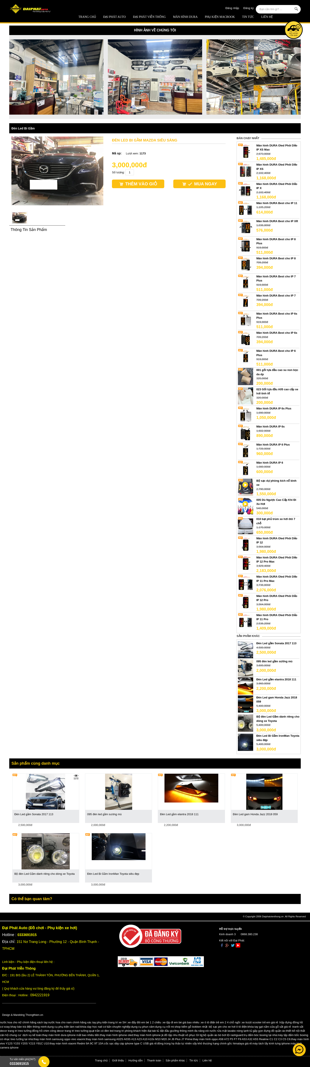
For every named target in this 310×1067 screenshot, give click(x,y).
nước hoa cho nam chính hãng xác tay (72, 1022)
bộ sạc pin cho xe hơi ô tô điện (228, 1026)
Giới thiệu (118, 1060)
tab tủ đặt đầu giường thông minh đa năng (178, 1030)
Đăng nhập (232, 8)
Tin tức (248, 16)
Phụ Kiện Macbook (220, 16)
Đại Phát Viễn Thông (149, 16)
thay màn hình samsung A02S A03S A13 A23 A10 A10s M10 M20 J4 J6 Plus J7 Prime (139, 1039)
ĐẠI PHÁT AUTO (114, 16)
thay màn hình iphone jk (148, 1035)
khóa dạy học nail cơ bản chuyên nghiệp (105, 1026)
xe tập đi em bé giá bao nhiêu (181, 1022)
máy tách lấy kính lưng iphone (271, 1043)
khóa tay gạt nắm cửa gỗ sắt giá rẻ (269, 1026)
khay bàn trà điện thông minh (28, 1026)
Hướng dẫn (136, 1060)
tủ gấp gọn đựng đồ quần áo (267, 1030)
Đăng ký (248, 8)
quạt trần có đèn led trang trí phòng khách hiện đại (120, 1030)
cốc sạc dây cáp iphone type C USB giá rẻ (130, 1043)
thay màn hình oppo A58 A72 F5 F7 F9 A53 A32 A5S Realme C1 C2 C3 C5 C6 (241, 1039)
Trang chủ (87, 16)
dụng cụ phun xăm (143, 1026)
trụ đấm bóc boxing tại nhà (260, 1035)
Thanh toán (154, 1060)
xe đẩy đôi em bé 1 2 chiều (144, 1022)
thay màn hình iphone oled (116, 1035)
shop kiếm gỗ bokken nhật (191, 1026)
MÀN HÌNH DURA (185, 16)
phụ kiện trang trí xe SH (111, 1022)
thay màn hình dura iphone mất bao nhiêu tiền (70, 1035)
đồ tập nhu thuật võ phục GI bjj (183, 1035)
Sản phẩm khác (175, 1060)
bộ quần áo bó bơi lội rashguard (223, 1035)
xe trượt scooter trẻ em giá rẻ (260, 1022)
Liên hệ (267, 16)
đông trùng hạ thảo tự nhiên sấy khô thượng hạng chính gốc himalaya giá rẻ (204, 1043)
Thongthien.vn (34, 1014)
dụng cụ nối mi (164, 1026)
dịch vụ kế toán (32, 1035)
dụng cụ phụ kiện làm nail (63, 1026)
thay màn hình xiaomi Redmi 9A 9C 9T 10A (76, 1043)
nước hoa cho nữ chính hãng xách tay (23, 1022)
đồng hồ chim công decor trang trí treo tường (60, 1030)
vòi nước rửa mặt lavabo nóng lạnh (227, 1030)
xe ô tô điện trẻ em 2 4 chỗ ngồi (220, 1022)
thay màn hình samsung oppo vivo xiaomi (59, 1039)
